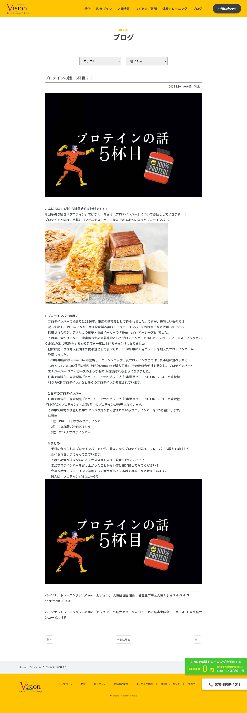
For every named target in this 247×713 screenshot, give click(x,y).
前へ (49, 639)
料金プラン (104, 8)
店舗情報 (123, 8)
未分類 (188, 86)
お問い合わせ (227, 8)
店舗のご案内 (121, 683)
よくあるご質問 (146, 8)
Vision (198, 86)
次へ (197, 639)
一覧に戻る (123, 639)
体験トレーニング (174, 8)
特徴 (88, 8)
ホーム (22, 667)
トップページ (65, 683)
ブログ (197, 8)
